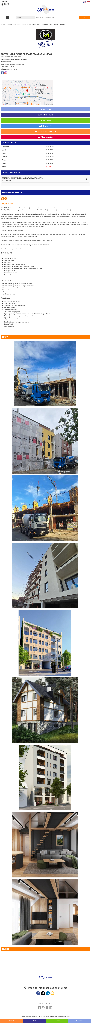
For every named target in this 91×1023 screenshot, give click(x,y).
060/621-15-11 (10, 62)
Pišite (34, 1020)
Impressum (53, 1016)
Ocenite (57, 1020)
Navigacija (79, 1020)
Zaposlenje (46, 1016)
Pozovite (45, 977)
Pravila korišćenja (61, 1016)
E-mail (68, 1016)
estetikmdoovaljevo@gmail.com (15, 64)
